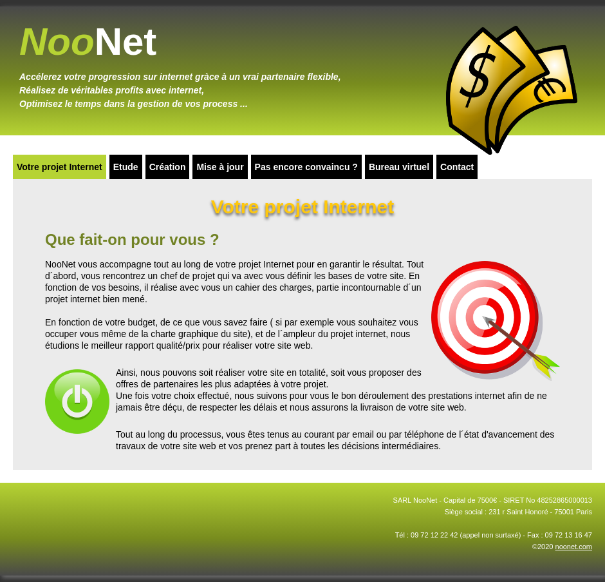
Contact (457, 167)
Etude (125, 167)
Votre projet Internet (59, 167)
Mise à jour (219, 167)
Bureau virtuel (399, 167)
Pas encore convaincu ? (306, 167)
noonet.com (573, 546)
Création (167, 167)
